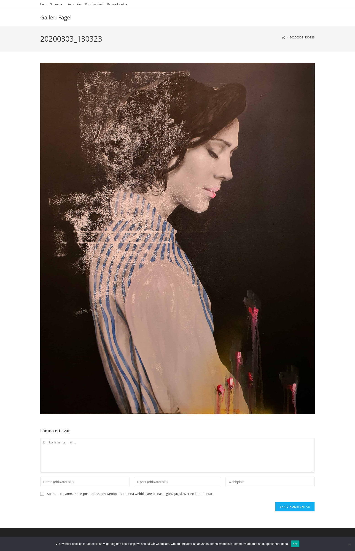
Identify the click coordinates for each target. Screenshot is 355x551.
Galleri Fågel (56, 17)
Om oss (57, 4)
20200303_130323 (302, 37)
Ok (295, 544)
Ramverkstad (118, 4)
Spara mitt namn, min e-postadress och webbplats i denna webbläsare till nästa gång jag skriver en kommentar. (130, 494)
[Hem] (283, 37)
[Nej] (349, 544)
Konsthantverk (94, 4)
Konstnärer (74, 4)
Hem (43, 4)
